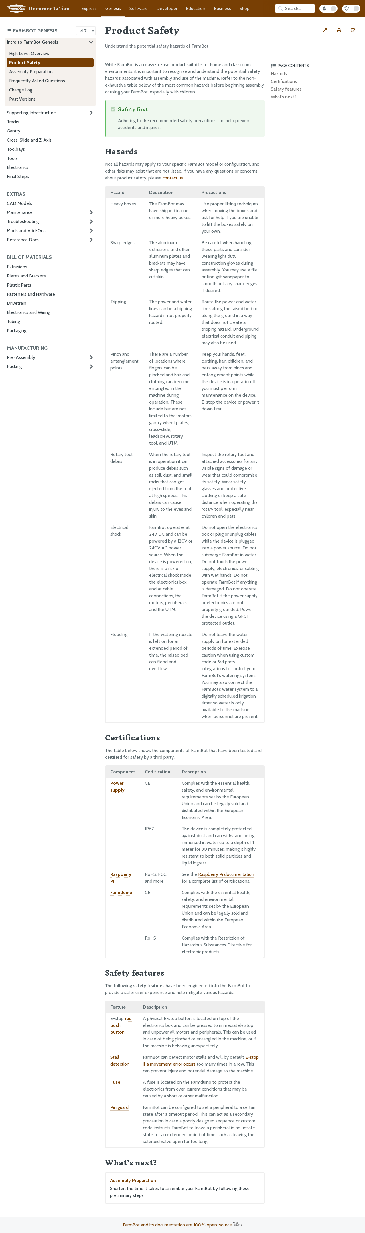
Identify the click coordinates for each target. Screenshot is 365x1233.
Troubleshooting (23, 221)
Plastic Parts (19, 285)
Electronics (17, 167)
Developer (166, 8)
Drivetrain (16, 303)
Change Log (20, 90)
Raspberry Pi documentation (226, 874)
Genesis (113, 8)
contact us (173, 178)
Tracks (13, 121)
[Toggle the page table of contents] (314, 65)
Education (195, 8)
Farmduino (121, 892)
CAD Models (19, 203)
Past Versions (22, 99)
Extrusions (17, 266)
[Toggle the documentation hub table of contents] (39, 30)
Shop (245, 8)
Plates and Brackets (26, 276)
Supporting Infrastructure (31, 112)
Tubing (13, 321)
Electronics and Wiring (28, 312)
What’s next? (284, 96)
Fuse (115, 1082)
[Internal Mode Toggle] (328, 9)
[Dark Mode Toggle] (351, 9)
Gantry (13, 131)
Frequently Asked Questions (37, 80)
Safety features (286, 89)
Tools (12, 158)
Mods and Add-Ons (26, 230)
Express (89, 8)
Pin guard (119, 1107)
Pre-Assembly (21, 357)
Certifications (284, 81)
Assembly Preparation (31, 71)
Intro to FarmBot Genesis (32, 42)
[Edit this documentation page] (353, 30)
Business (222, 8)
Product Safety (24, 62)
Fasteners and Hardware (31, 294)
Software (138, 8)
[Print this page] (339, 30)
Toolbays (16, 149)
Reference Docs (23, 239)
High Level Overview (29, 53)
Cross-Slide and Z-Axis (29, 140)
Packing (14, 366)
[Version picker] (86, 30)
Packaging (16, 330)
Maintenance (20, 212)
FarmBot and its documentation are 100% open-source (182, 1225)
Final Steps (18, 176)
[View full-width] (325, 30)
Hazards (279, 73)
